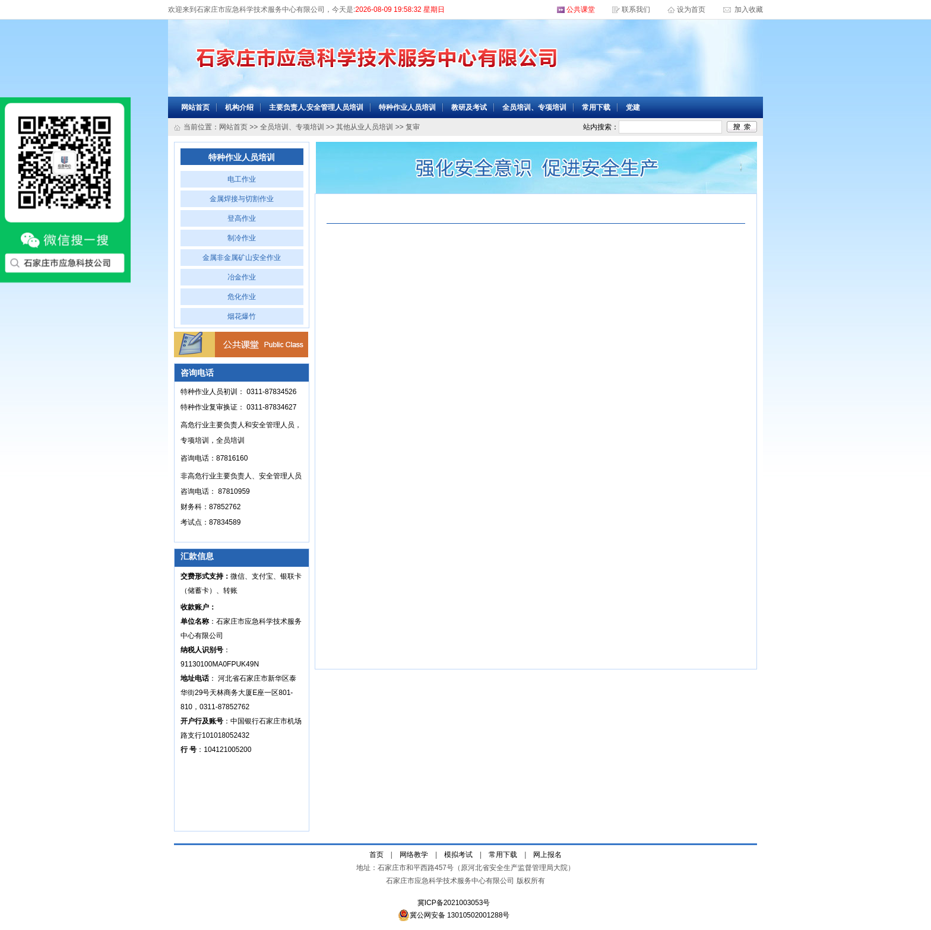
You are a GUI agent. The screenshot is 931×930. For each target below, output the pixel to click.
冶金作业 (241, 277)
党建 (633, 107)
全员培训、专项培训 (534, 107)
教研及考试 (469, 107)
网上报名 (547, 854)
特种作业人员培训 (407, 107)
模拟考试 (458, 854)
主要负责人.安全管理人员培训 (316, 107)
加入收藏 (748, 9)
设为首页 (692, 9)
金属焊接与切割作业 (242, 199)
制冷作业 (241, 238)
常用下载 (596, 107)
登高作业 (241, 218)
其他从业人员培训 (364, 127)
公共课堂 (580, 9)
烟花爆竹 (241, 316)
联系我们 (636, 9)
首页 (376, 854)
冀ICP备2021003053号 (453, 903)
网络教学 (414, 854)
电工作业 (241, 179)
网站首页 (195, 107)
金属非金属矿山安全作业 (241, 257)
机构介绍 (239, 107)
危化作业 (241, 297)
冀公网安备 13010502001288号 (454, 915)
